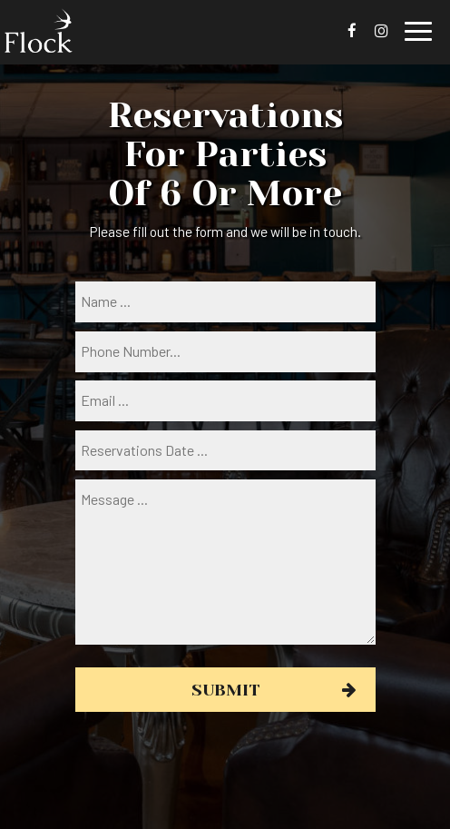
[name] (225, 301)
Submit (225, 689)
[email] (225, 400)
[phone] (225, 351)
